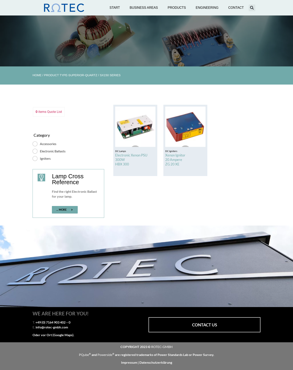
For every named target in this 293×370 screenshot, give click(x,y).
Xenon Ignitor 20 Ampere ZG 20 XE (175, 159)
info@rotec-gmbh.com (52, 327)
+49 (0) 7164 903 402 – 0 (52, 322)
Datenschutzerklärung (155, 362)
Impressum (129, 362)
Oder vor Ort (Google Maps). (53, 335)
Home (37, 75)
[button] (252, 7)
